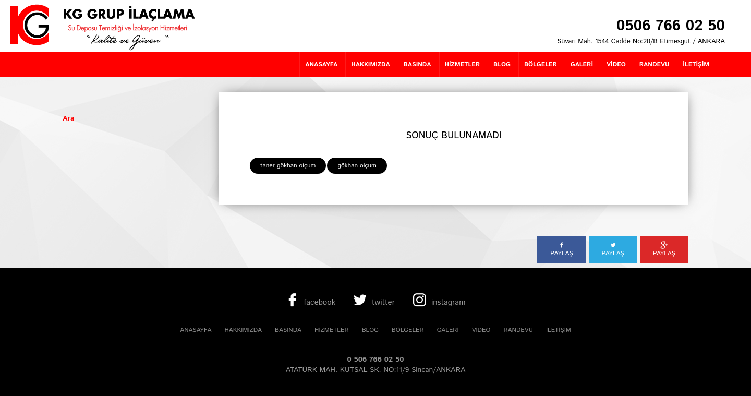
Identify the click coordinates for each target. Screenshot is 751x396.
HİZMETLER (331, 330)
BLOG (370, 330)
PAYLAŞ (561, 249)
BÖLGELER (408, 330)
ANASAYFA (195, 330)
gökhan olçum (356, 165)
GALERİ (448, 330)
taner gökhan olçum (288, 165)
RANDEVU (517, 330)
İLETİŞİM (558, 330)
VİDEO (481, 330)
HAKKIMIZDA (243, 330)
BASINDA (288, 330)
